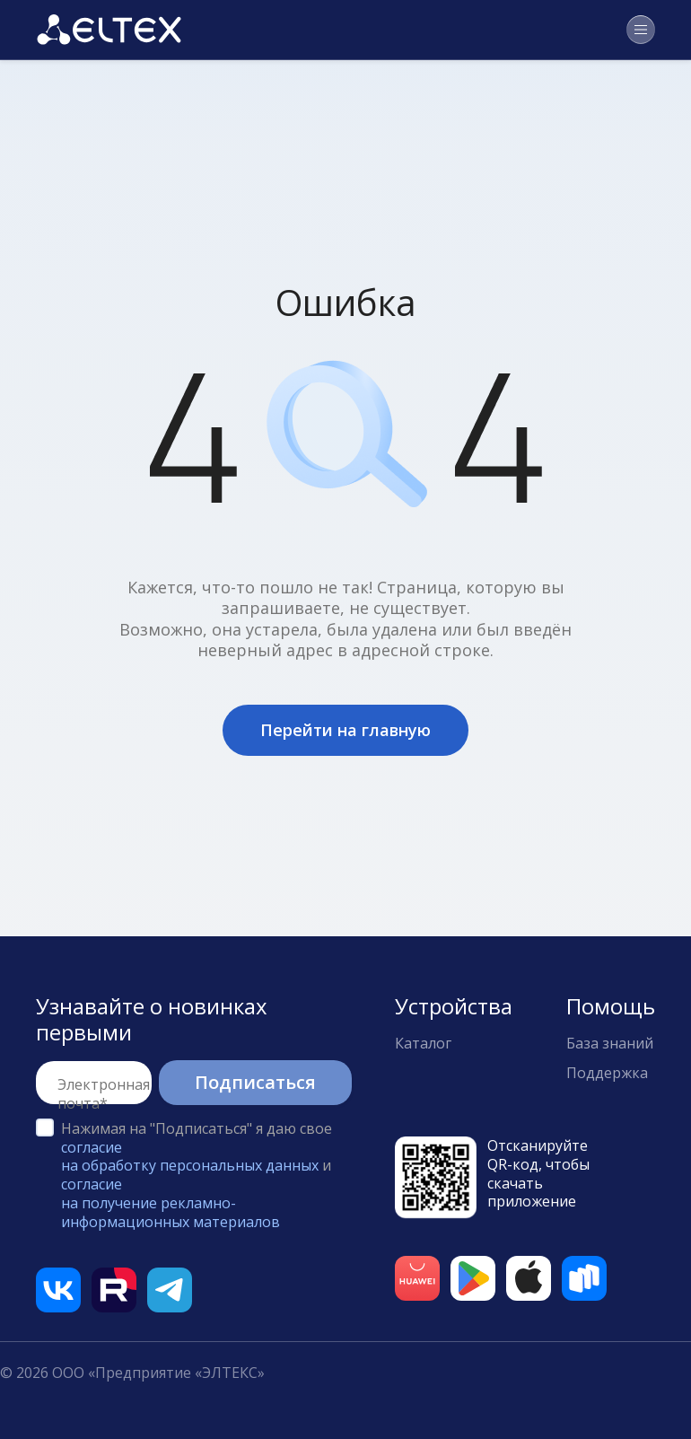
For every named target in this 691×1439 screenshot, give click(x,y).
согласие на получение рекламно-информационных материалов (170, 1203)
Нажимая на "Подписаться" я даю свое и (196, 1175)
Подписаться (255, 1082)
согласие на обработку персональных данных (190, 1156)
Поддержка (607, 1073)
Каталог (423, 1043)
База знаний (609, 1043)
